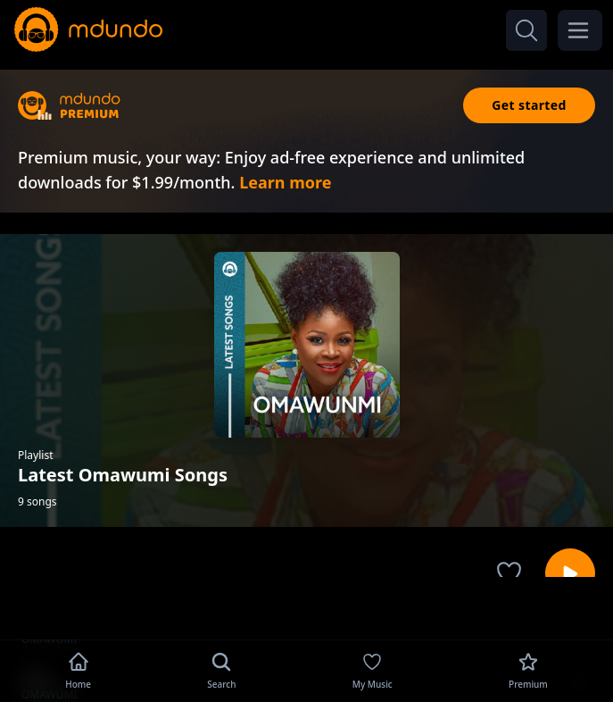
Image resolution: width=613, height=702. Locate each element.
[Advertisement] (307, 606)
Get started (529, 104)
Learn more (285, 182)
